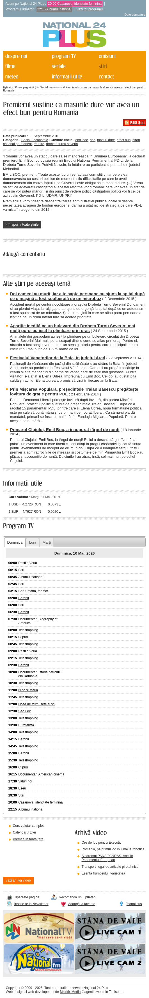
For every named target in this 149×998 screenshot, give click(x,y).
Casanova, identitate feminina (79, 4)
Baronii (23, 598)
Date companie (134, 14)
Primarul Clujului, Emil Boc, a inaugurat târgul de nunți (65, 429)
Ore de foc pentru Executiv (102, 842)
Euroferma (26, 725)
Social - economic (34, 140)
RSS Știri (137, 123)
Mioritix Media (70, 992)
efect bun (123, 140)
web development (41, 992)
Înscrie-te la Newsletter (31, 904)
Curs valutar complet (28, 826)
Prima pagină (23, 87)
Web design (15, 992)
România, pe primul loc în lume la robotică (113, 849)
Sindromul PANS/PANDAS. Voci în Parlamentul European (107, 858)
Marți (47, 542)
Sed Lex (24, 711)
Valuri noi (25, 781)
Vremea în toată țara (28, 839)
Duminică (14, 542)
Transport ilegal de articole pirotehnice (110, 867)
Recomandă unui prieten (77, 897)
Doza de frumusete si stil (36, 704)
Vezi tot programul (90, 9)
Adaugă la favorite (81, 904)
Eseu (22, 788)
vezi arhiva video (18, 880)
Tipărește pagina (26, 897)
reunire (39, 144)
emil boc (81, 140)
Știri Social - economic (48, 87)
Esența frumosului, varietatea (103, 873)
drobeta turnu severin (62, 144)
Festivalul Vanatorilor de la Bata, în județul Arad (58, 357)
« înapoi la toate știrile (22, 224)
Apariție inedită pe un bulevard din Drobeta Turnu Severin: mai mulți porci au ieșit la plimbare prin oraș (72, 328)
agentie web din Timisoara (103, 992)
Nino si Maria (28, 690)
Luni (32, 542)
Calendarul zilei (24, 832)
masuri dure (106, 140)
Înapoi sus (134, 904)
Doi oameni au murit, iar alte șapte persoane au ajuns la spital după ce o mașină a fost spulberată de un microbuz (77, 296)
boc (92, 140)
